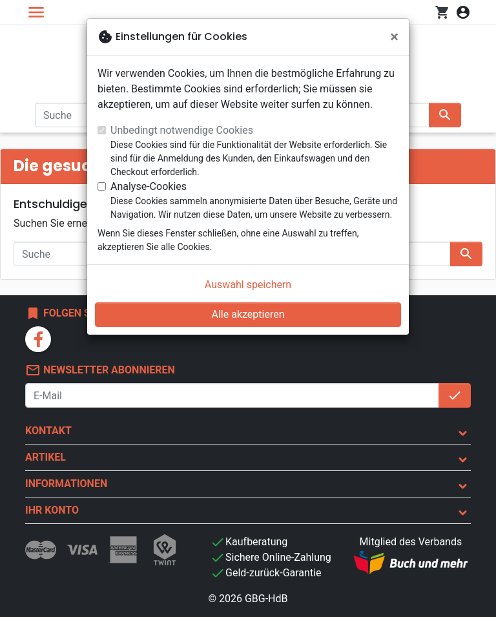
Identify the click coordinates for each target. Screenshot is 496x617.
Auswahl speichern (248, 284)
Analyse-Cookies (148, 186)
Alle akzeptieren (248, 314)
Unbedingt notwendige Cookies (181, 130)
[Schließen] (394, 37)
